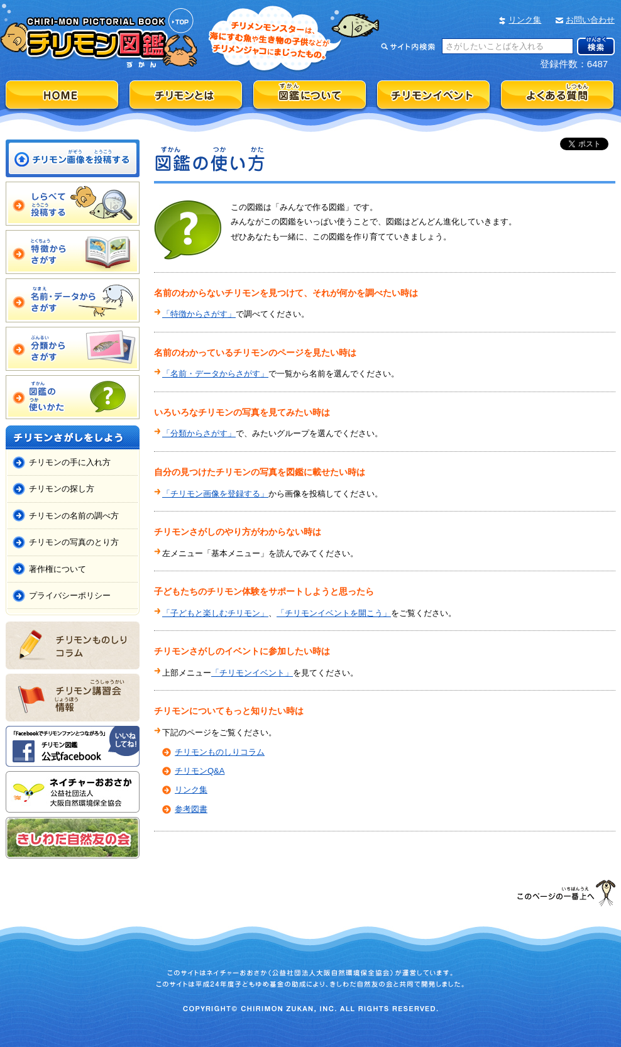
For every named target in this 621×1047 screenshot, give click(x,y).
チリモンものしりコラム (220, 752)
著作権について (57, 569)
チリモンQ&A (199, 771)
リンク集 (524, 20)
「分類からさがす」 (199, 433)
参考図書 (191, 809)
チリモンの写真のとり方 (74, 542)
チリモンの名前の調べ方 (74, 515)
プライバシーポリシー (70, 595)
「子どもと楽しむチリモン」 (215, 613)
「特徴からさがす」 (199, 314)
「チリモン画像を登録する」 (215, 493)
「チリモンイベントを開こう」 (334, 613)
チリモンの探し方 (61, 488)
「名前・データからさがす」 (215, 373)
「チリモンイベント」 (252, 672)
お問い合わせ (590, 20)
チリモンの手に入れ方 (70, 462)
